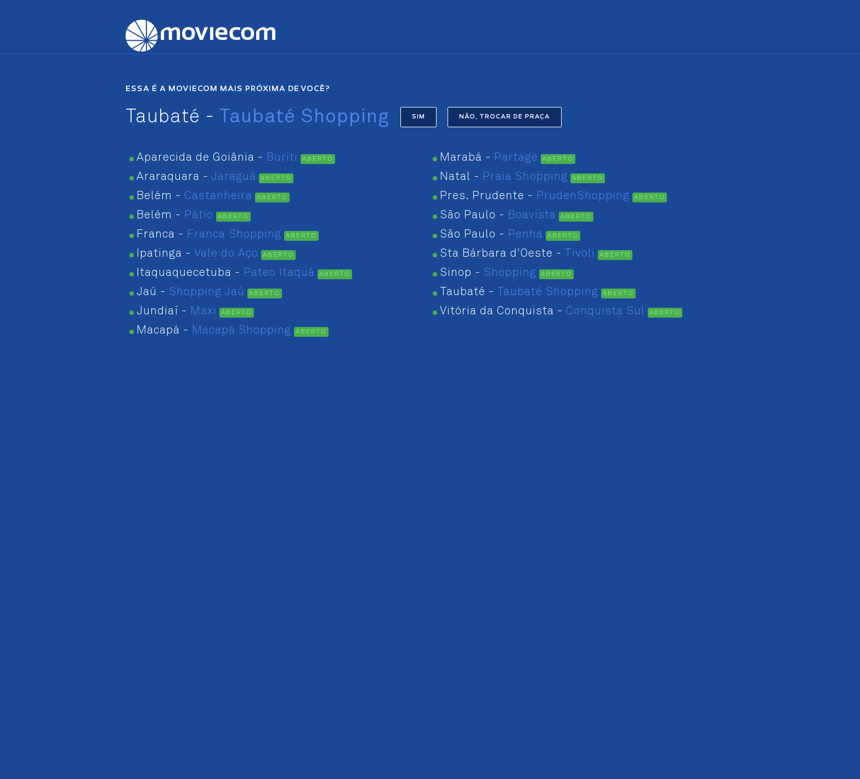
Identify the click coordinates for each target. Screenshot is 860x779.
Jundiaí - (177, 311)
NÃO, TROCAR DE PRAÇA (504, 117)
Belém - (194, 196)
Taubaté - (519, 292)
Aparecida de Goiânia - (217, 157)
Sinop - (488, 273)
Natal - (504, 177)
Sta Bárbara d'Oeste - (517, 253)
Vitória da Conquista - (542, 311)
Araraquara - (196, 177)
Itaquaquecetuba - (226, 273)
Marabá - (489, 157)
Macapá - (214, 330)
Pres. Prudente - (535, 196)
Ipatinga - (197, 253)
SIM (418, 117)
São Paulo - (498, 215)
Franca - (209, 234)
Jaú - (191, 292)
